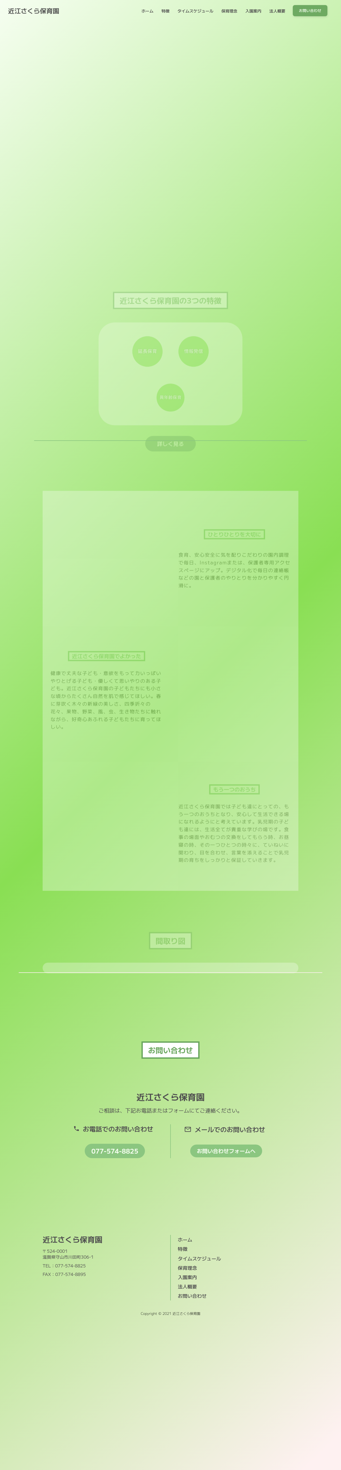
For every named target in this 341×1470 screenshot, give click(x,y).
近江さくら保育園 (33, 10)
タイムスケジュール (195, 11)
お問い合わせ (192, 1295)
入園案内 (253, 11)
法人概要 (277, 11)
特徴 (165, 11)
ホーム (147, 11)
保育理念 (229, 11)
